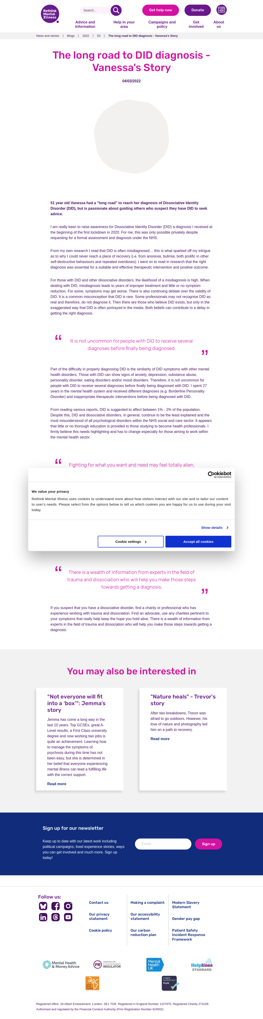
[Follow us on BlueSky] (43, 906)
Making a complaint (148, 902)
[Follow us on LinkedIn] (43, 917)
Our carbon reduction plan (143, 932)
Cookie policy (100, 930)
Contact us (99, 902)
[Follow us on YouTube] (68, 917)
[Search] (97, 10)
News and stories (47, 35)
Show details (212, 528)
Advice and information (85, 24)
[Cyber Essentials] (170, 983)
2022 (85, 35)
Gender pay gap (186, 918)
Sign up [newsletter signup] (208, 844)
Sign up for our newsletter (73, 828)
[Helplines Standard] (202, 964)
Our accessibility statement (145, 916)
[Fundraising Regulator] (108, 964)
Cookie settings (131, 542)
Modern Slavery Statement (185, 904)
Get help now (160, 10)
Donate (197, 10)
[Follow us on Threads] (56, 917)
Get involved (196, 24)
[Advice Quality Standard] (92, 983)
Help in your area (123, 24)
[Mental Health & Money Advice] (61, 964)
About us (218, 24)
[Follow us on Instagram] (68, 906)
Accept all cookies (198, 542)
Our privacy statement (99, 916)
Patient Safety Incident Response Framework (188, 934)
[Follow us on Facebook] (56, 906)
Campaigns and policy (162, 24)
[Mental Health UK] (155, 964)
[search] (116, 10)
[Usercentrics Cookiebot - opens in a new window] (211, 474)
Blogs (71, 35)
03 (98, 35)
